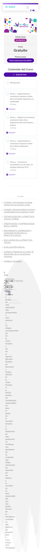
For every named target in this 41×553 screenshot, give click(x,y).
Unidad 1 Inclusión (13, 261)
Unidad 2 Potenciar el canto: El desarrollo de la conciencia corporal (19, 254)
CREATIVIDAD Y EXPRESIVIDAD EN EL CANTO (19, 224)
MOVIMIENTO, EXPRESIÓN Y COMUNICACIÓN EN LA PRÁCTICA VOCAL (18, 233)
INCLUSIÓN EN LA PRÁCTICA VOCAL (18, 241)
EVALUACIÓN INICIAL (14, 247)
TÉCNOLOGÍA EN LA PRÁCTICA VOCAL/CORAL (19, 217)
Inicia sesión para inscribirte (20, 60)
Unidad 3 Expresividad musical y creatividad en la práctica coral (19, 210)
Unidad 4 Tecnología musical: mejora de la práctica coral (18, 203)
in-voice (10, 6)
